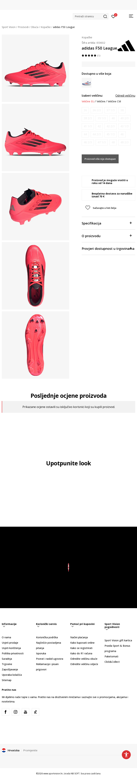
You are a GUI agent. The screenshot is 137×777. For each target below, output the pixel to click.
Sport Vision (9, 27)
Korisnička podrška (47, 637)
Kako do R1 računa (81, 653)
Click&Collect (112, 661)
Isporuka (41, 653)
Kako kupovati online (82, 642)
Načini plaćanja (79, 637)
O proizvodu (107, 235)
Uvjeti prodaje (10, 642)
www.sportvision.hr (53, 773)
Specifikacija (107, 223)
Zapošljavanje (10, 669)
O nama (6, 637)
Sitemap (6, 680)
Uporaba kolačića (12, 674)
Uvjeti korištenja (11, 648)
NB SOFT (75, 773)
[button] (90, 16)
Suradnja (7, 658)
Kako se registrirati (81, 648)
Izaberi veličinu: (92, 95)
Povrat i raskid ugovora (49, 658)
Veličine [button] (101, 101)
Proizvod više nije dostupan (100, 158)
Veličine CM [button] (114, 101)
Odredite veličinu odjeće (84, 664)
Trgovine (7, 664)
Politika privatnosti (13, 653)
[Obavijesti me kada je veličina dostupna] (85, 110)
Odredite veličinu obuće (83, 658)
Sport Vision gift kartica (118, 640)
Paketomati (111, 656)
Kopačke (46, 27)
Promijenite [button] (30, 750)
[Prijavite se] (113, 16)
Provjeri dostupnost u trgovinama (108, 248)
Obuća (34, 27)
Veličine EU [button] (88, 101)
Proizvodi (23, 27)
